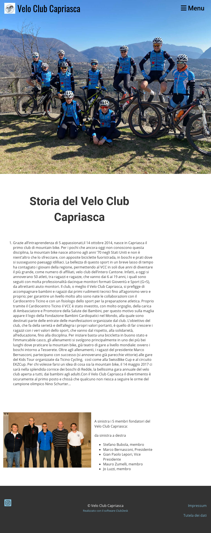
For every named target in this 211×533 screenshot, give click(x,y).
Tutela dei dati (195, 515)
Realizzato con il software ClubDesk (105, 511)
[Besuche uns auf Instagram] (7, 503)
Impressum (197, 505)
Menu (192, 8)
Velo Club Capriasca (48, 8)
